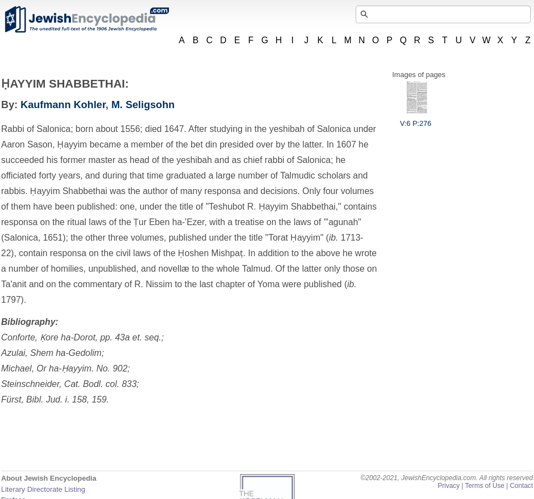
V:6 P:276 (416, 119)
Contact (521, 486)
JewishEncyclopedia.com (86, 19)
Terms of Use (484, 486)
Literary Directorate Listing (43, 489)
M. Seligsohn (142, 104)
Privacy (449, 486)
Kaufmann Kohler (63, 104)
